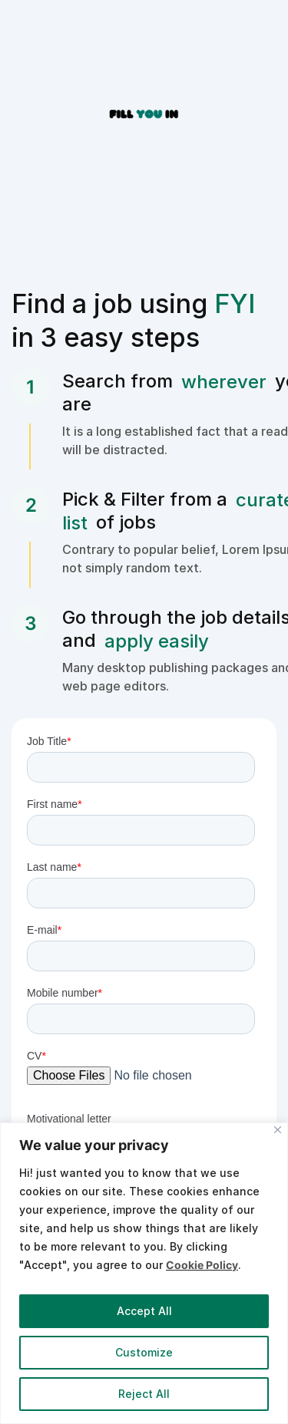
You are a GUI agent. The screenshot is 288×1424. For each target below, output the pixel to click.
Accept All (144, 1310)
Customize (144, 1352)
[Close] (277, 1129)
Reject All (144, 1393)
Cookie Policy (202, 1264)
